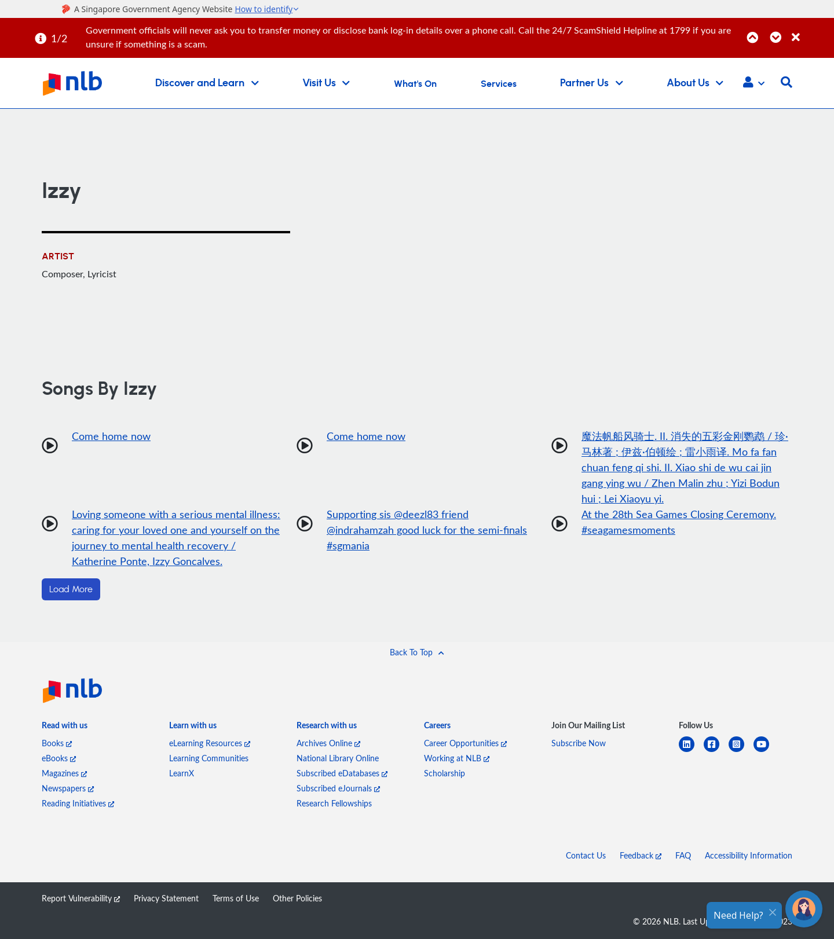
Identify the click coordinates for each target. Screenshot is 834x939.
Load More (71, 589)
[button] (754, 83)
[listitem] (64, 728)
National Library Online (338, 758)
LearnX (181, 773)
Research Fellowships (334, 803)
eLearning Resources (209, 743)
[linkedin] (691, 751)
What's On (415, 84)
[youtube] (765, 751)
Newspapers (68, 788)
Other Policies (297, 898)
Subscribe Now (578, 743)
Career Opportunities (465, 743)
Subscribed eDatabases (342, 773)
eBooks (59, 758)
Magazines (64, 773)
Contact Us (586, 855)
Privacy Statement (166, 898)
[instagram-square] (741, 751)
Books (57, 743)
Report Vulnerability (81, 898)
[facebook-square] (716, 751)
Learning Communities (208, 758)
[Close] (810, 31)
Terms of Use (236, 898)
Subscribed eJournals (338, 788)
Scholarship (444, 773)
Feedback (640, 855)
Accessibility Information (748, 855)
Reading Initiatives (78, 803)
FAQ (683, 855)
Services (499, 84)
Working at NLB (456, 758)
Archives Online (328, 743)
